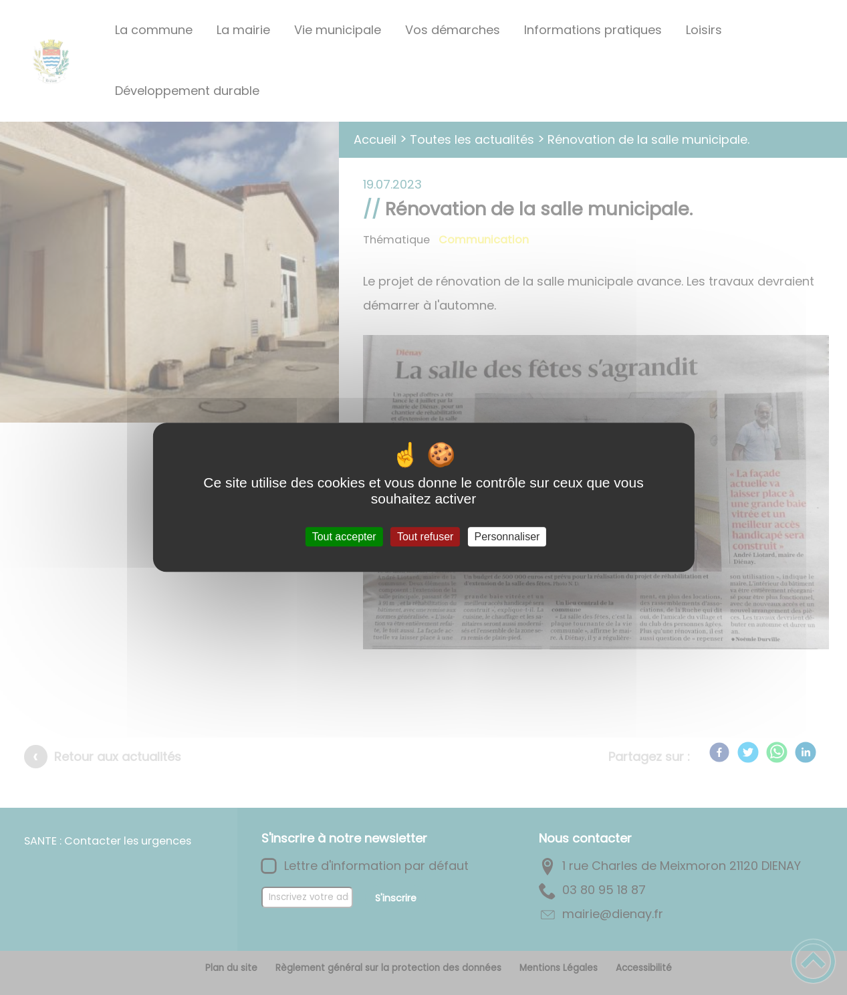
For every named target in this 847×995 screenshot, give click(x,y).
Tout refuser (425, 536)
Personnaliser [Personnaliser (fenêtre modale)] (507, 536)
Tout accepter (344, 536)
